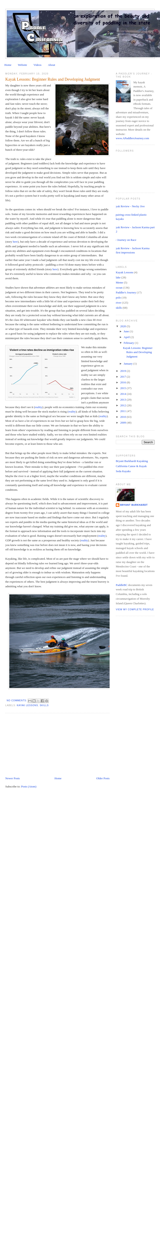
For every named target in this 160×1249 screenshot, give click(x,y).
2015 (123, 388)
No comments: (17, 700)
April (127, 337)
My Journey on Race (124, 239)
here (15, 241)
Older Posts (102, 778)
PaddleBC (122, 585)
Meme (119, 282)
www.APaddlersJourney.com (132, 138)
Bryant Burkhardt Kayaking (132, 461)
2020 (123, 326)
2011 (123, 411)
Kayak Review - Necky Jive (128, 206)
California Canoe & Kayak (131, 466)
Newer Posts (12, 778)
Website (22, 65)
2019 (123, 371)
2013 (123, 399)
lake (118, 277)
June (127, 331)
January (128, 363)
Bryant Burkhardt (134, 505)
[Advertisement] (38, 745)
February (129, 342)
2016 (123, 382)
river (118, 302)
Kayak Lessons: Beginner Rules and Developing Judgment (52, 79)
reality (38, 407)
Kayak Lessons (27, 705)
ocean (119, 287)
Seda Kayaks (123, 471)
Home (7, 65)
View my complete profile (135, 609)
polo (118, 297)
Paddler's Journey (126, 292)
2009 (123, 422)
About (51, 65)
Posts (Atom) (28, 786)
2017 (123, 376)
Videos (38, 65)
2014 (123, 393)
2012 (123, 405)
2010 (123, 416)
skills (44, 705)
